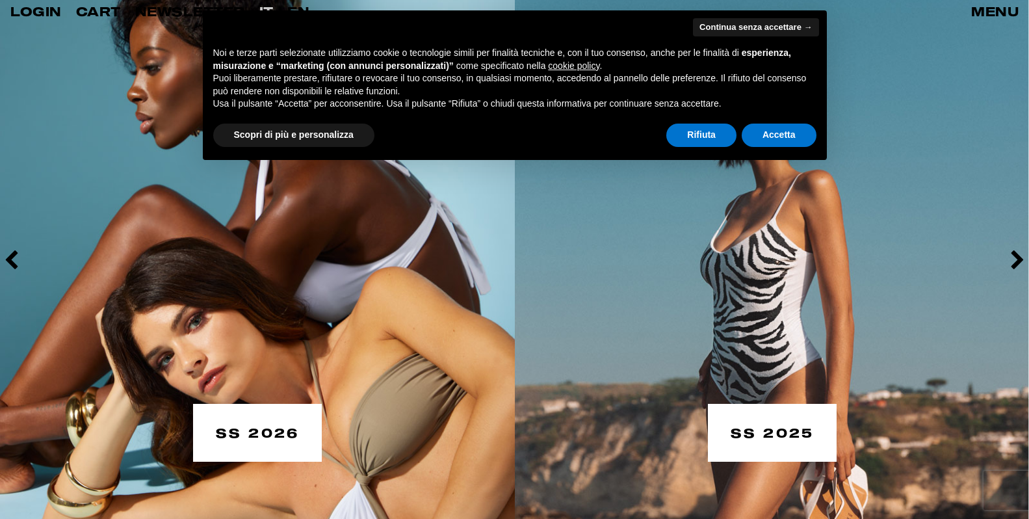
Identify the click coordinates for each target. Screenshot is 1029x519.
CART (98, 11)
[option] (257, 259)
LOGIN (36, 11)
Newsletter (190, 11)
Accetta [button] (779, 134)
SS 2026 (257, 432)
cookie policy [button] (573, 65)
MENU (995, 11)
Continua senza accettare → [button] (755, 27)
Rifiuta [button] (701, 134)
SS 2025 (772, 432)
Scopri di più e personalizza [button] (294, 134)
